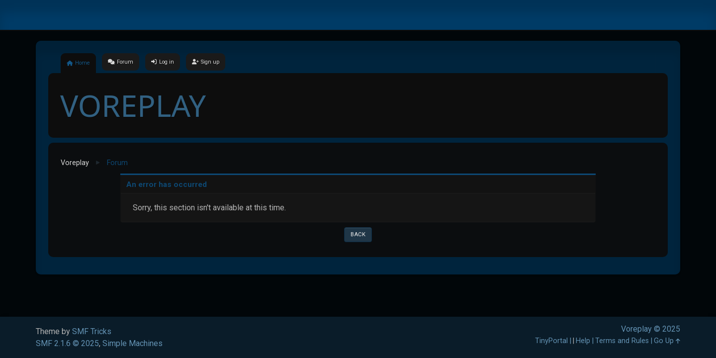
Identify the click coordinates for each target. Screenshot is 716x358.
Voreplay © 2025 (650, 329)
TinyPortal (551, 341)
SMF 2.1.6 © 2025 (67, 343)
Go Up (667, 341)
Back (358, 234)
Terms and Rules (622, 341)
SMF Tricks (91, 331)
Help (583, 341)
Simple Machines (132, 343)
